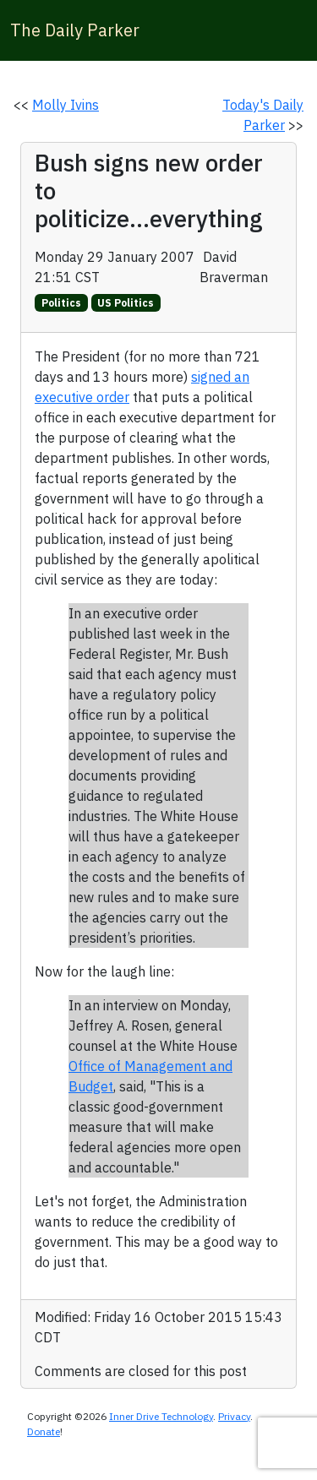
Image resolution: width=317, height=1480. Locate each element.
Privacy (234, 1416)
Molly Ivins (65, 104)
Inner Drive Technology (161, 1416)
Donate (43, 1431)
